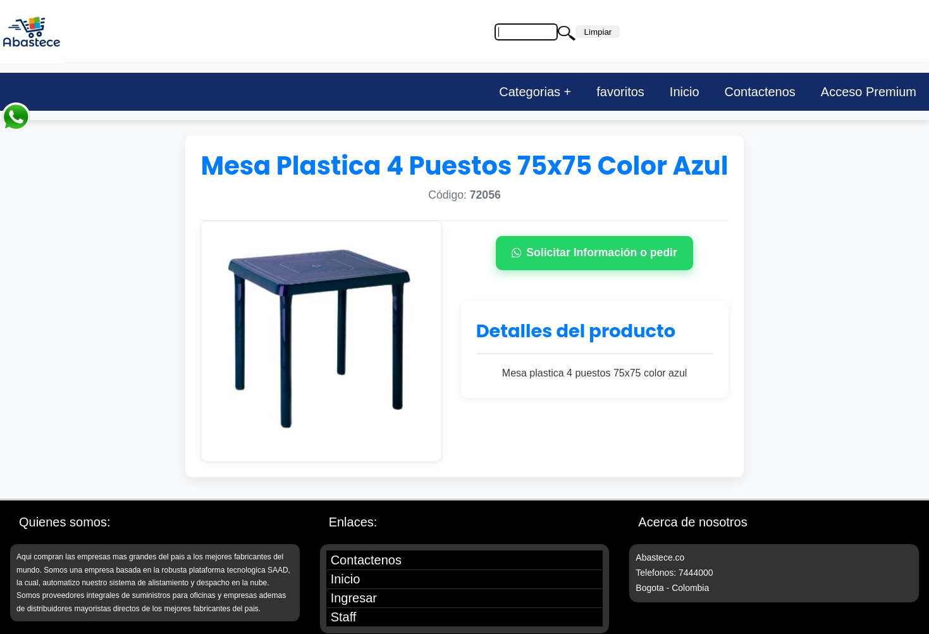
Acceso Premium (868, 92)
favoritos (620, 92)
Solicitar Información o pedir (594, 252)
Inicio (684, 92)
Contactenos (760, 92)
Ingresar (354, 598)
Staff (344, 617)
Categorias (529, 92)
